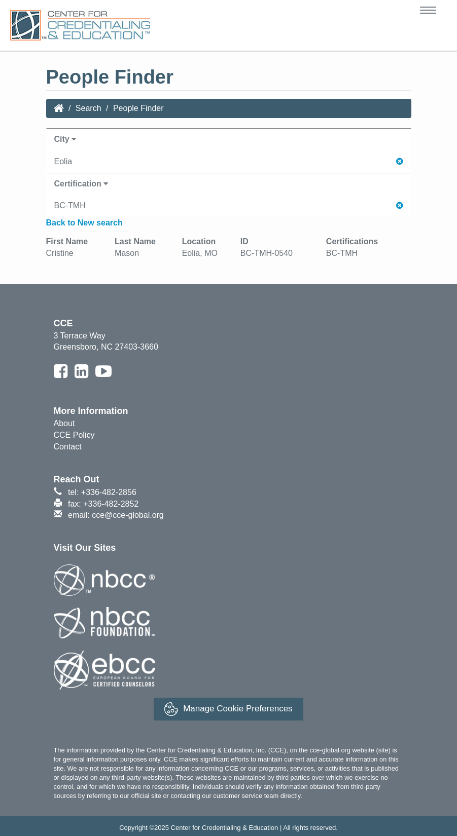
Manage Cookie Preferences (228, 709)
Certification (81, 183)
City (65, 139)
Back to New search (84, 222)
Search (88, 108)
